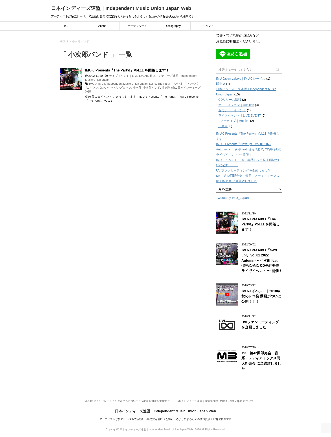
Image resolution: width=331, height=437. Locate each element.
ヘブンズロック (100, 87)
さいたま (177, 83)
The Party (164, 83)
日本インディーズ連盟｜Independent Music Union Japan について (215, 400)
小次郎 (137, 87)
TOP (67, 25)
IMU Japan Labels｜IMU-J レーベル (240, 78)
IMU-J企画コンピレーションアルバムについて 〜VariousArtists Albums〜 (127, 400)
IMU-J (93, 83)
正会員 (223, 126)
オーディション (137, 25)
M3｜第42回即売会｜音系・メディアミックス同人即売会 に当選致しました (261, 360)
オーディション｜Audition (236, 105)
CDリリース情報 (229, 99)
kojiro (152, 83)
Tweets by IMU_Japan (232, 197)
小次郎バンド (151, 87)
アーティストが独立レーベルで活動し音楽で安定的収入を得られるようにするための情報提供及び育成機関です (165, 419)
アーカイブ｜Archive (235, 121)
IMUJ (101, 83)
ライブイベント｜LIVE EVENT (128, 75)
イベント (208, 25)
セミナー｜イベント (232, 110)
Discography (173, 25)
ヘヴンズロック (121, 87)
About (102, 25)
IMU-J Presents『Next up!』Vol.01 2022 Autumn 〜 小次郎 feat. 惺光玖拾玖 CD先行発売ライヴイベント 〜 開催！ (248, 149)
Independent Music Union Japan (127, 83)
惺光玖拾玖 (169, 87)
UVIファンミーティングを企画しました (243, 170)
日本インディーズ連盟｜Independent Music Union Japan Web (121, 8)
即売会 (220, 84)
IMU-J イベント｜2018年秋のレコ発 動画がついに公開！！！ (261, 296)
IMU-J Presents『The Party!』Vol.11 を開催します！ (127, 70)
